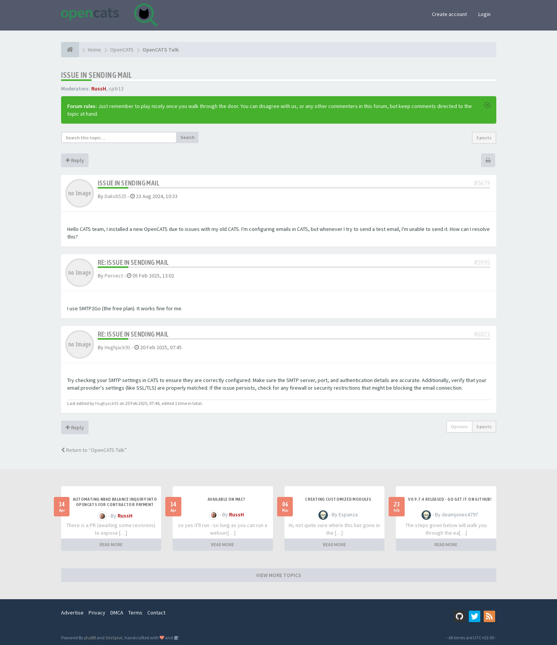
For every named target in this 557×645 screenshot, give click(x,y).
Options (459, 426)
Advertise (72, 612)
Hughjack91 (118, 347)
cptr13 (116, 88)
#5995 (482, 262)
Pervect (114, 275)
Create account (449, 14)
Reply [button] (75, 160)
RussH (98, 88)
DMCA (116, 612)
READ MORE (111, 544)
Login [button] (484, 14)
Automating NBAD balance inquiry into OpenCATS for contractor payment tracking (115, 505)
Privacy (97, 612)
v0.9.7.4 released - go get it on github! (449, 499)
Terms (135, 612)
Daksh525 (115, 196)
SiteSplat (114, 637)
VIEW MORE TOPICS (278, 575)
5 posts (484, 137)
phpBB (90, 637)
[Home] (70, 49)
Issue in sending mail (96, 75)
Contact (156, 612)
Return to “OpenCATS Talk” (94, 450)
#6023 (482, 334)
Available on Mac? (226, 499)
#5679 (482, 183)
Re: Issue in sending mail (133, 262)
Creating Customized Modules (338, 499)
